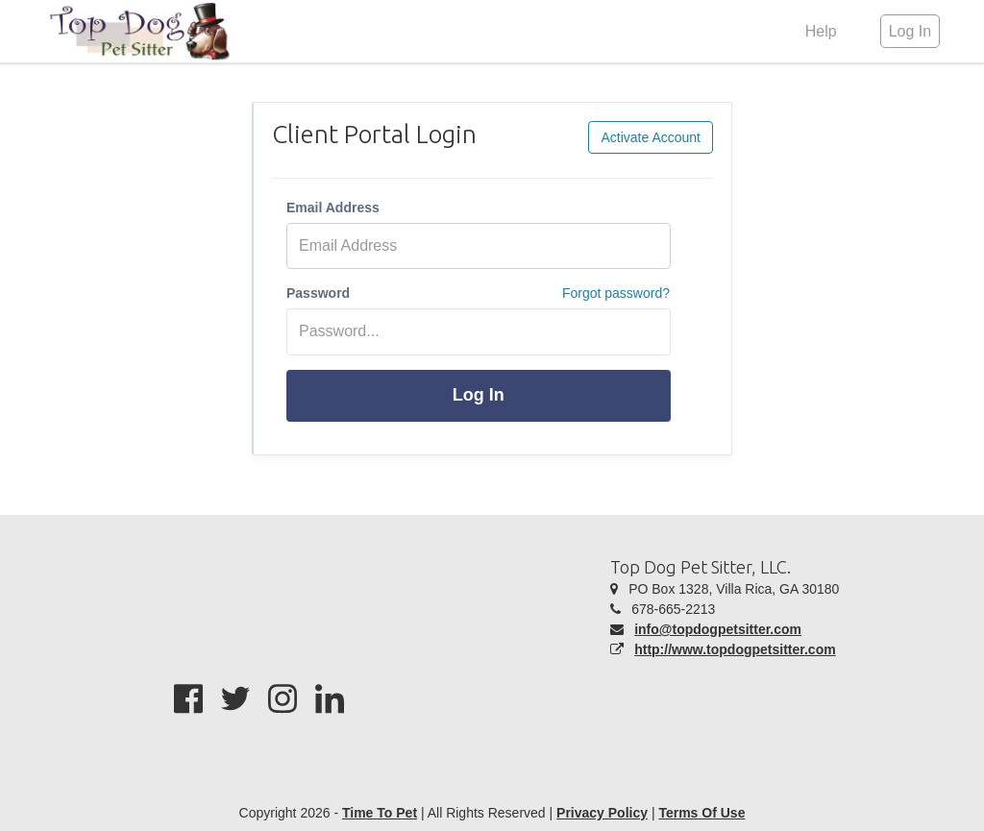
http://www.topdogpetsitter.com (734, 649)
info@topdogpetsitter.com (717, 629)
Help (821, 31)
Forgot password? (616, 293)
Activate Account (651, 137)
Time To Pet (379, 812)
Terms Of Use (701, 812)
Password (318, 293)
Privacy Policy (602, 812)
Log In (478, 394)
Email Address (333, 207)
